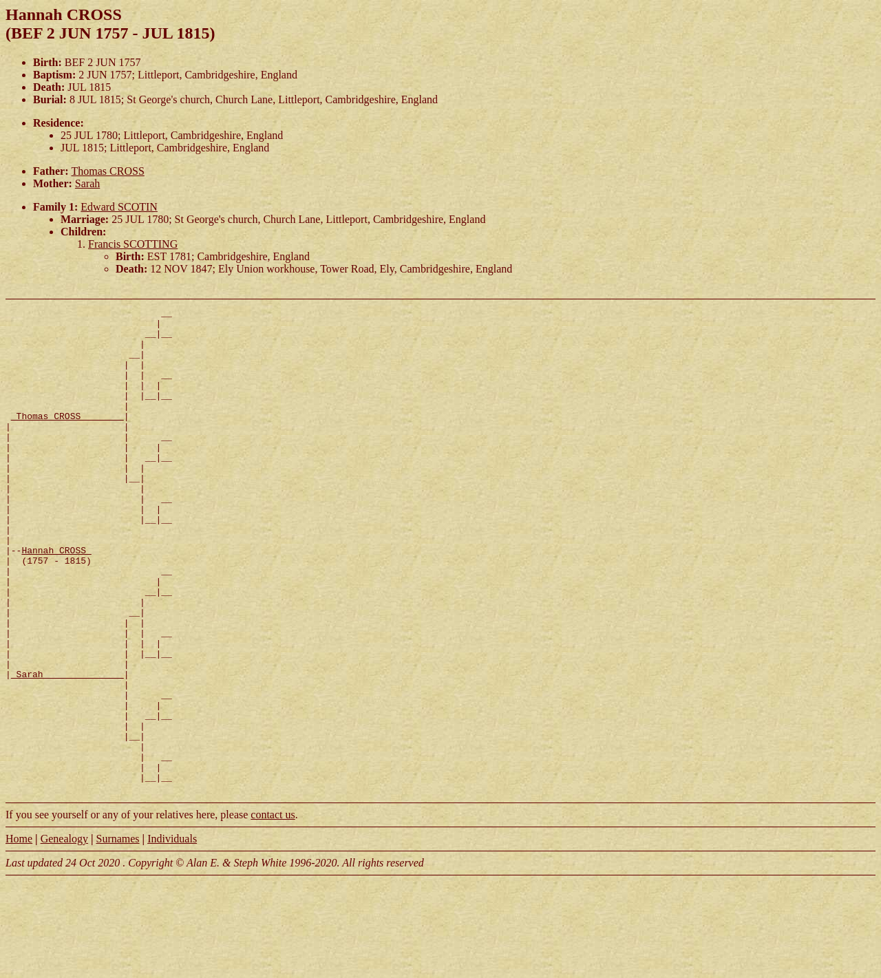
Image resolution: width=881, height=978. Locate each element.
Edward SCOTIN (119, 207)
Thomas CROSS (108, 171)
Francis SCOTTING (133, 244)
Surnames (117, 936)
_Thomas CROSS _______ (67, 438)
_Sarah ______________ (67, 748)
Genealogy (64, 936)
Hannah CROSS (56, 599)
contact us (273, 911)
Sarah (87, 183)
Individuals (172, 936)
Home (19, 936)
